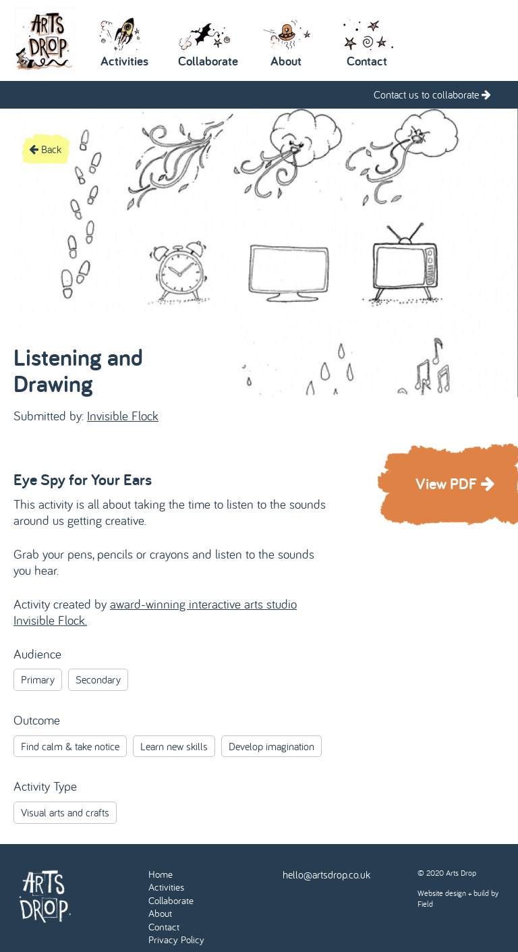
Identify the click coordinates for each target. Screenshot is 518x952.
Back (45, 149)
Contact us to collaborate (432, 94)
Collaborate (171, 900)
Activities (166, 886)
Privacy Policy (176, 939)
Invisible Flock (123, 416)
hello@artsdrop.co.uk (326, 874)
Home (160, 874)
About (160, 913)
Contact (163, 926)
